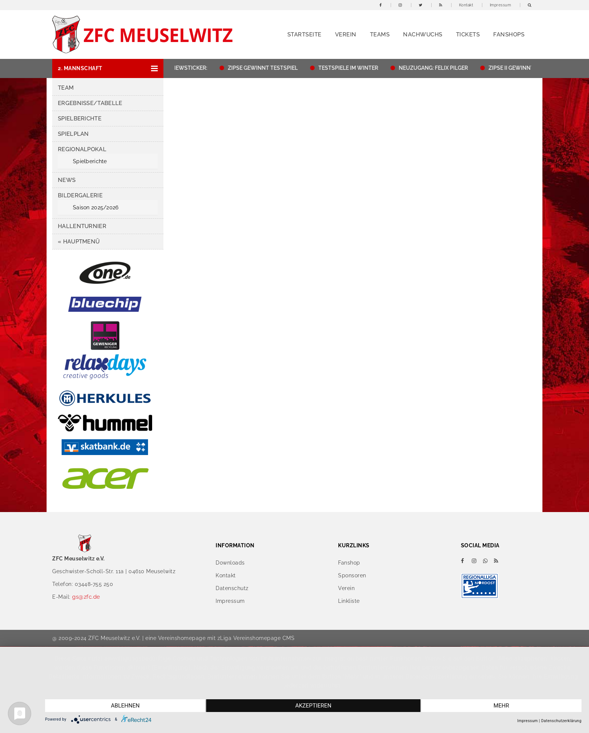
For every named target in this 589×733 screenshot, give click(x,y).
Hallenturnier (82, 226)
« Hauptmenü (79, 241)
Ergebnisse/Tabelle (90, 103)
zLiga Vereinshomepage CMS (256, 638)
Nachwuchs (423, 34)
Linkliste (349, 601)
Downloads (230, 563)
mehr (501, 705)
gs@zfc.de (86, 596)
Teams (380, 34)
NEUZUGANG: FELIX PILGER (436, 68)
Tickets (468, 34)
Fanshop (349, 563)
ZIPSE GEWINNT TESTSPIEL (266, 68)
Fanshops (508, 34)
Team (66, 87)
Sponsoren (352, 575)
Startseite (304, 34)
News (67, 180)
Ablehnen (125, 705)
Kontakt (466, 5)
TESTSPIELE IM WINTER (351, 68)
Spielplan (73, 134)
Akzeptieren (313, 705)
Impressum (500, 5)
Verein (345, 34)
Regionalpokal (82, 149)
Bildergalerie (80, 195)
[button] (108, 68)
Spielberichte (79, 118)
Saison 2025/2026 (95, 207)
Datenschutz (232, 588)
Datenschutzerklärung (561, 721)
